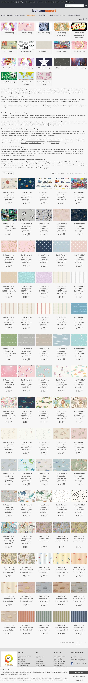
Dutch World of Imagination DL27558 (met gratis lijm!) (61, 414)
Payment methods (76, 658)
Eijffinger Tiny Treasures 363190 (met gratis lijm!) (26, 569)
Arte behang (57, 658)
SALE (64, 15)
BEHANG (3, 15)
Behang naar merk (59, 663)
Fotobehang (57, 671)
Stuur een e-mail (23, 667)
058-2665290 (28, 656)
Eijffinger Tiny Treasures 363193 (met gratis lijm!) (61, 538)
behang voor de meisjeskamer (35, 141)
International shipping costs (79, 660)
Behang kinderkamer (60, 665)
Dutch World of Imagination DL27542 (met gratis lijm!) (79, 508)
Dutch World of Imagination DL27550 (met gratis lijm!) (26, 477)
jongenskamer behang (53, 141)
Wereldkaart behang (26, 83)
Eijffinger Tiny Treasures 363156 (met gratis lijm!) (61, 627)
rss (59, 680)
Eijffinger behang (58, 660)
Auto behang (9, 51)
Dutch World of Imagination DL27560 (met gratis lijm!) (26, 414)
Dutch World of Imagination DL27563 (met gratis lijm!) (61, 383)
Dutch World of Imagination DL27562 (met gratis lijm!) (79, 383)
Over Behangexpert (41, 669)
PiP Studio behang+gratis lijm (46, 2)
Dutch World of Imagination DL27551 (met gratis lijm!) (8, 477)
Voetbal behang (9, 82)
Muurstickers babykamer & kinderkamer (79, 35)
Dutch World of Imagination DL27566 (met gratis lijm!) (8, 383)
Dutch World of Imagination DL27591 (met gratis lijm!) (9, 227)
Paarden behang (9, 68)
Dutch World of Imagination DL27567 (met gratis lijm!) (79, 352)
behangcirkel (55, 143)
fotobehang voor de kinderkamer (31, 143)
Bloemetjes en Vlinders (26, 52)
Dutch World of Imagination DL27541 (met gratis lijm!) (8, 539)
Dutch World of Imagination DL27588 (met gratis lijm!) (61, 227)
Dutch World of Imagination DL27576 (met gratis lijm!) (8, 321)
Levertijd (38, 660)
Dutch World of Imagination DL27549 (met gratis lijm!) (44, 477)
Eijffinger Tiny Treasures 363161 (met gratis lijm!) (79, 598)
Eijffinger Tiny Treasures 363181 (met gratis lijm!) (44, 569)
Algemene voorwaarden (43, 671)
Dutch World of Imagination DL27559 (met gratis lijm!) (44, 414)
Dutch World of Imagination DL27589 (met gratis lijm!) (44, 227)
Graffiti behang (61, 51)
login (81, 19)
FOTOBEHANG (43, 15)
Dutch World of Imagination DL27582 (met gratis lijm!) (79, 258)
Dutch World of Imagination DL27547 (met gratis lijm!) (79, 477)
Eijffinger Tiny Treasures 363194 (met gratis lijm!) (44, 538)
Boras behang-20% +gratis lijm (65, 2)
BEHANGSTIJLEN (20, 15)
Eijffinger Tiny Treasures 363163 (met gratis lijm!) (44, 598)
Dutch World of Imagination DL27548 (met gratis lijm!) (61, 477)
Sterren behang (44, 68)
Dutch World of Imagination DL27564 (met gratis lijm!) (44, 383)
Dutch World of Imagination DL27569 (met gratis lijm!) (44, 352)
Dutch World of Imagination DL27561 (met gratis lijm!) (9, 414)
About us (73, 656)
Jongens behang (44, 33)
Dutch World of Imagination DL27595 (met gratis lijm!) (26, 196)
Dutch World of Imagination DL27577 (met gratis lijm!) (79, 289)
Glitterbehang (44, 51)
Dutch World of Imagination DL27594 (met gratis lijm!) (44, 196)
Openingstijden (22, 669)
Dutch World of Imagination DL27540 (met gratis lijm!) (26, 539)
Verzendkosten (40, 663)
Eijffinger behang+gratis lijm (27, 2)
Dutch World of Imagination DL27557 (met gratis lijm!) (79, 414)
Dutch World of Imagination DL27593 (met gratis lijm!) (61, 196)
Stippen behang (61, 68)
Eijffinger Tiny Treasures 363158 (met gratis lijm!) (26, 627)
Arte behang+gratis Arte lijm (9, 2)
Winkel (38, 667)
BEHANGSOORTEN (55, 15)
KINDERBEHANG (32, 15)
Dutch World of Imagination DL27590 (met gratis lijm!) (26, 227)
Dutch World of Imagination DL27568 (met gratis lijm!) (61, 352)
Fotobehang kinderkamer (61, 34)
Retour (38, 658)
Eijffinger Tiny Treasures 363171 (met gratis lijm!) (79, 569)
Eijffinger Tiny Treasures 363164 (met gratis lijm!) (26, 598)
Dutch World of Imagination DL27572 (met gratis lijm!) (79, 321)
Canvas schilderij (58, 672)
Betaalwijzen (39, 661)
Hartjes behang (79, 51)
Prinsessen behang (26, 68)
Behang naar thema (59, 656)
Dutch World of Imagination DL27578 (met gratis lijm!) (61, 289)
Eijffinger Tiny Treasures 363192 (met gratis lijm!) (79, 538)
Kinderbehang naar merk (44, 83)
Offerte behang (40, 665)
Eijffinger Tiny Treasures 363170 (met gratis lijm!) (9, 598)
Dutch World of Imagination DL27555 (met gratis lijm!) (26, 446)
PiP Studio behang (75, 133)
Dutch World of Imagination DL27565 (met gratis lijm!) (26, 383)
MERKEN (10, 15)
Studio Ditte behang (59, 661)
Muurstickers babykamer (61, 667)
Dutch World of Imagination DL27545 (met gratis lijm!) (26, 508)
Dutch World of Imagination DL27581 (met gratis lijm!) (9, 289)
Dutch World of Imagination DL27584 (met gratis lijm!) (44, 258)
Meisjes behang (26, 33)
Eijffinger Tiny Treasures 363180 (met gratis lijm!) (61, 569)
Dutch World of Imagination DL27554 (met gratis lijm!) (44, 446)
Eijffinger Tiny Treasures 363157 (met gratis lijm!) (44, 627)
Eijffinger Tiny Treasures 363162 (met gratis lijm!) (61, 598)
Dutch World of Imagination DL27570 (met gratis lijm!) (26, 352)
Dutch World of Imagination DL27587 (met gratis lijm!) (79, 227)
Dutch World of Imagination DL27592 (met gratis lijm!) (79, 196)
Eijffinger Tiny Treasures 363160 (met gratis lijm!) (9, 627)
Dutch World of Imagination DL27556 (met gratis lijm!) (8, 446)
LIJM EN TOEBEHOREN (74, 15)
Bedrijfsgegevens (23, 671)
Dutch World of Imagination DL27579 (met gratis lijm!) (44, 289)
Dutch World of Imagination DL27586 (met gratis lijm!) (8, 258)
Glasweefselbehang (59, 669)
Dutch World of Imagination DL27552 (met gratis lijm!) (79, 446)
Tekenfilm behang (79, 68)
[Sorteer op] (79, 173)
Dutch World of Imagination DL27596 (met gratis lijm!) (8, 196)
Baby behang (9, 33)
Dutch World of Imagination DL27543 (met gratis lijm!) (61, 508)
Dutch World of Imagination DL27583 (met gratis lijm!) (61, 258)
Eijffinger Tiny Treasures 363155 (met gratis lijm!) (79, 627)
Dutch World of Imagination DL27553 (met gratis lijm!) (61, 446)
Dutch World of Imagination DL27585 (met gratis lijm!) (26, 258)
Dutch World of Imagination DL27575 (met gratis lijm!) (26, 321)
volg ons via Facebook (80, 663)
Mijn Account (39, 656)
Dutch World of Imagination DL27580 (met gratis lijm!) (26, 289)
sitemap (56, 680)
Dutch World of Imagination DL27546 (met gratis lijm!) (8, 508)
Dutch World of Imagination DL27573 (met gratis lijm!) (61, 321)
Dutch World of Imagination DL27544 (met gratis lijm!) (44, 508)
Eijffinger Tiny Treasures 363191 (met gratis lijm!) (9, 569)
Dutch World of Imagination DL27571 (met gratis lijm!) (9, 352)
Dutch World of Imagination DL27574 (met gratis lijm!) (44, 321)
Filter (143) (7, 173)
